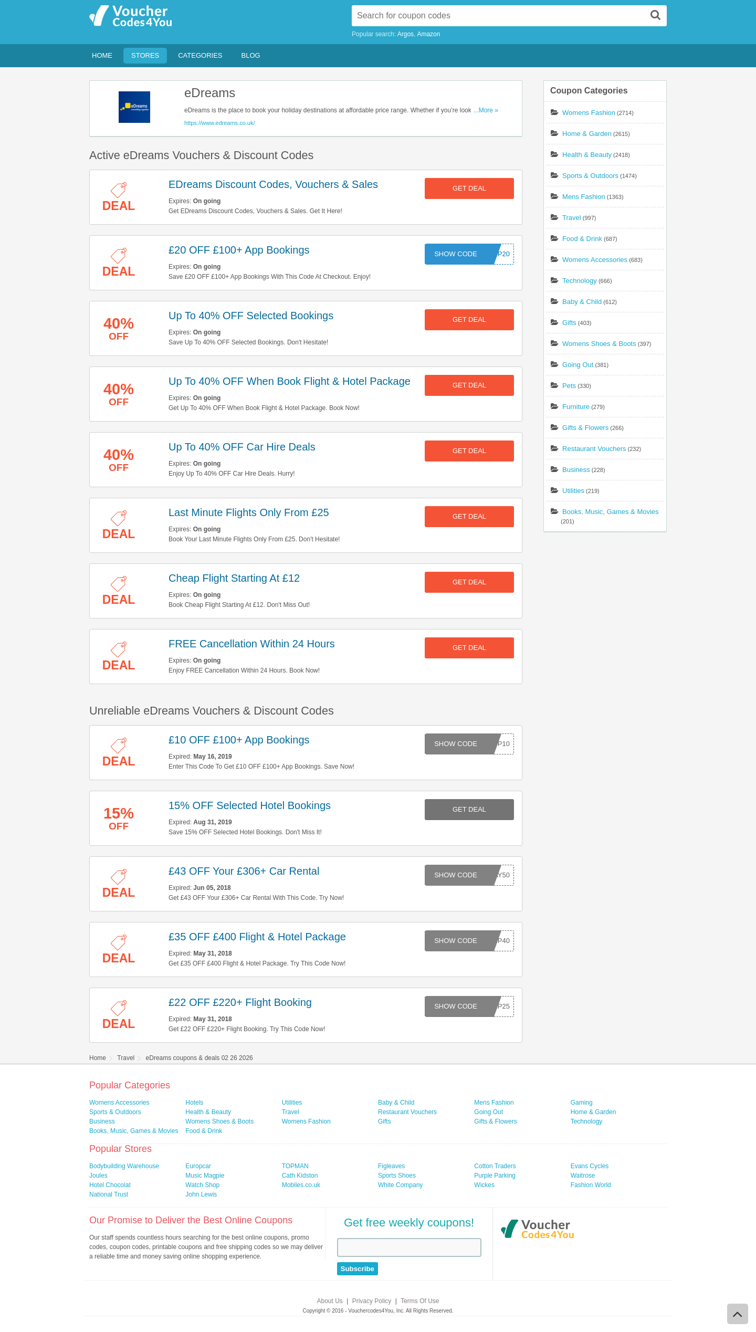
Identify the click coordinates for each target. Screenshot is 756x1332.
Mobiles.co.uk (301, 1185)
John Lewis (201, 1194)
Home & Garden (587, 134)
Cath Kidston (300, 1175)
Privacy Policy (372, 1301)
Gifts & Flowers (585, 428)
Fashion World (591, 1185)
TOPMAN (295, 1166)
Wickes (484, 1185)
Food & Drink (582, 239)
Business (576, 470)
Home (102, 55)
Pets (569, 386)
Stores (145, 55)
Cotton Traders (495, 1166)
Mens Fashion (583, 197)
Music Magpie (204, 1175)
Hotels (194, 1102)
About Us (330, 1301)
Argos (405, 34)
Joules (98, 1175)
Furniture (576, 407)
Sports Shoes (397, 1175)
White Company (400, 1185)
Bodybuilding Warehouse (124, 1166)
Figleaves (391, 1166)
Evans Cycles (590, 1166)
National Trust (108, 1194)
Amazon (428, 34)
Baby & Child (582, 302)
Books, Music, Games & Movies (610, 512)
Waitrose (583, 1175)
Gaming (582, 1102)
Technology (579, 281)
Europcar (198, 1166)
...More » (486, 110)
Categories (200, 55)
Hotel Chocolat (110, 1185)
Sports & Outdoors (590, 176)
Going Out (577, 365)
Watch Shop (202, 1185)
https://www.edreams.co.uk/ (219, 123)
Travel (571, 218)
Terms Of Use (420, 1301)
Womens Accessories (594, 260)
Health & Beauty (587, 155)
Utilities (573, 491)
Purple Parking (495, 1175)
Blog (251, 55)
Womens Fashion (588, 113)
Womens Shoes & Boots (599, 344)
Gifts (569, 323)
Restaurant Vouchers (594, 449)
